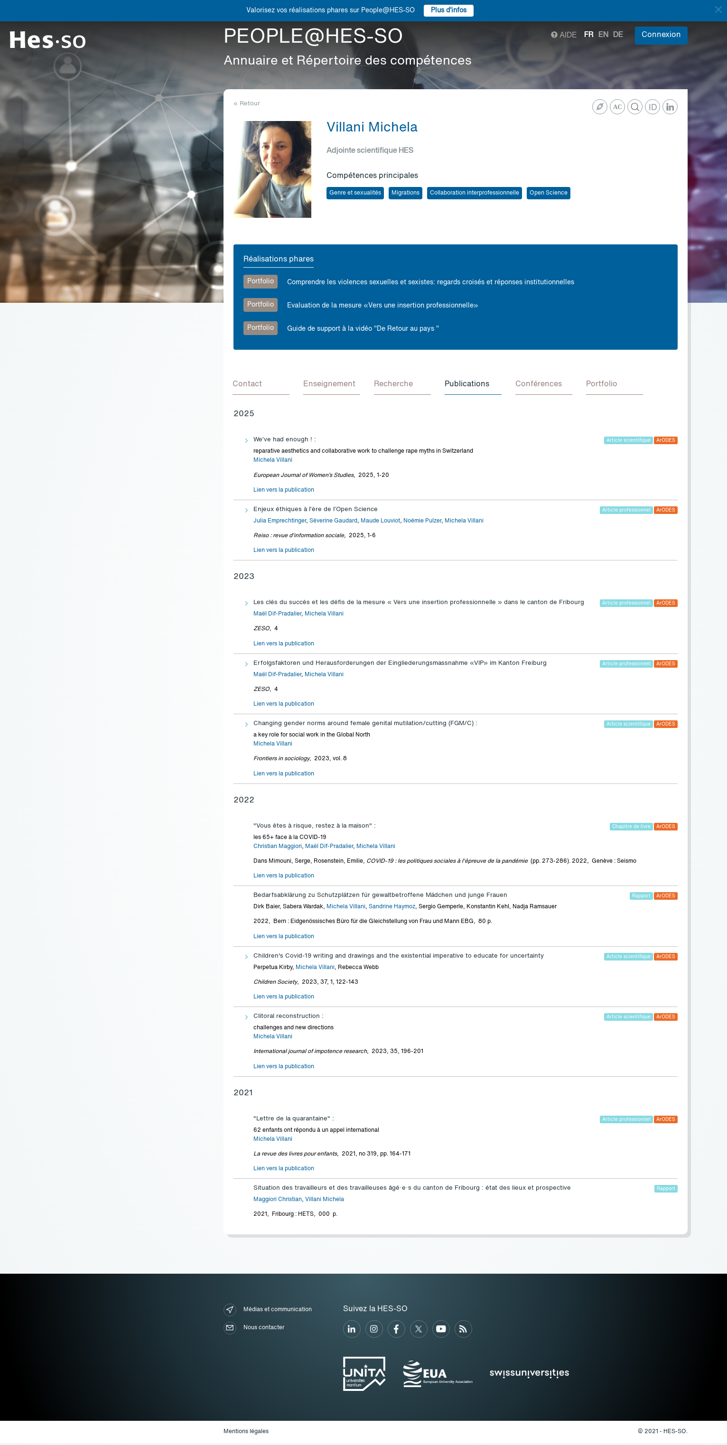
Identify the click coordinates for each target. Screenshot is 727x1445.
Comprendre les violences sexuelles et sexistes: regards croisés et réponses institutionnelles (430, 282)
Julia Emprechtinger (279, 522)
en (603, 35)
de (618, 35)
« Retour (246, 104)
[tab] (261, 386)
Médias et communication (268, 1311)
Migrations (405, 193)
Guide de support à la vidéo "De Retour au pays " (363, 329)
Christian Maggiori (277, 848)
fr (589, 35)
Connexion (661, 35)
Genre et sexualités (355, 193)
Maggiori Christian (277, 1201)
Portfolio (260, 281)
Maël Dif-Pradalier (277, 615)
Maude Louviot (380, 522)
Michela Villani (272, 462)
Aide (564, 35)
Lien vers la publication (283, 491)
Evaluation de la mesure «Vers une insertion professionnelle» (382, 305)
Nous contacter (254, 1329)
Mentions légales (246, 1433)
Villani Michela (324, 1201)
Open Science (549, 193)
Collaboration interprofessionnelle (474, 193)
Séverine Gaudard (333, 522)
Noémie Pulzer (422, 522)
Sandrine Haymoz (392, 908)
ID (653, 107)
